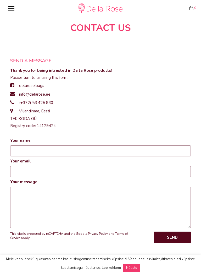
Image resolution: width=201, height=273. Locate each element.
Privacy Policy (98, 234)
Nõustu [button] (131, 267)
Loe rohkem (111, 267)
